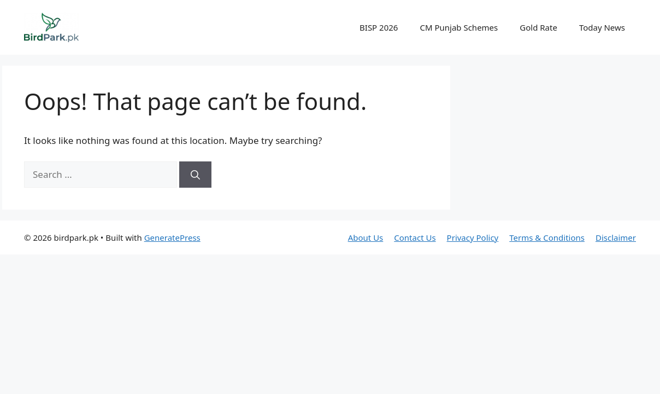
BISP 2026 (379, 27)
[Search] (195, 174)
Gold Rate (538, 27)
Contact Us (414, 237)
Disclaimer (616, 237)
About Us (366, 237)
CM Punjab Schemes (459, 27)
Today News (602, 27)
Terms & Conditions (547, 237)
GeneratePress (172, 237)
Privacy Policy (473, 237)
